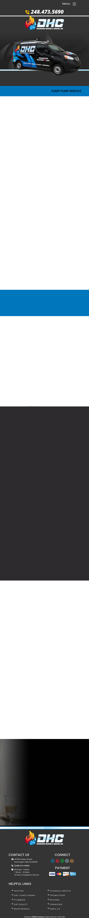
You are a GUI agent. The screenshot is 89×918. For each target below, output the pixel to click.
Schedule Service (60, 891)
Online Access (38, 917)
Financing (56, 904)
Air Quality (21, 904)
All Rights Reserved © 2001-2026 (54, 917)
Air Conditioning (24, 895)
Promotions (57, 895)
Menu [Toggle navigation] (69, 4)
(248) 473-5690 (21, 866)
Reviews (55, 900)
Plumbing (19, 900)
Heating (19, 891)
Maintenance (22, 909)
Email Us (55, 909)
